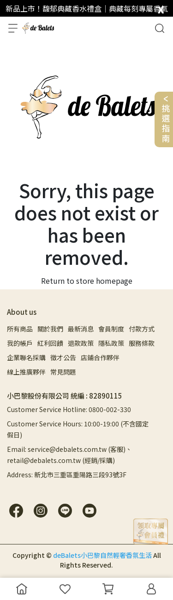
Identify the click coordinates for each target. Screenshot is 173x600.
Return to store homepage (86, 280)
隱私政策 (111, 343)
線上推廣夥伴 (26, 371)
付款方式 (142, 328)
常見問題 (63, 371)
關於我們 (50, 328)
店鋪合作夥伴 (100, 357)
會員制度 (111, 328)
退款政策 (81, 343)
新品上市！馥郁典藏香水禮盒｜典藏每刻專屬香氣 (87, 8)
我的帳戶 (20, 343)
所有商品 (20, 328)
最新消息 (81, 328)
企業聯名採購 (26, 357)
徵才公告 (63, 357)
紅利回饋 (50, 343)
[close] (161, 7)
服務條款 (142, 343)
